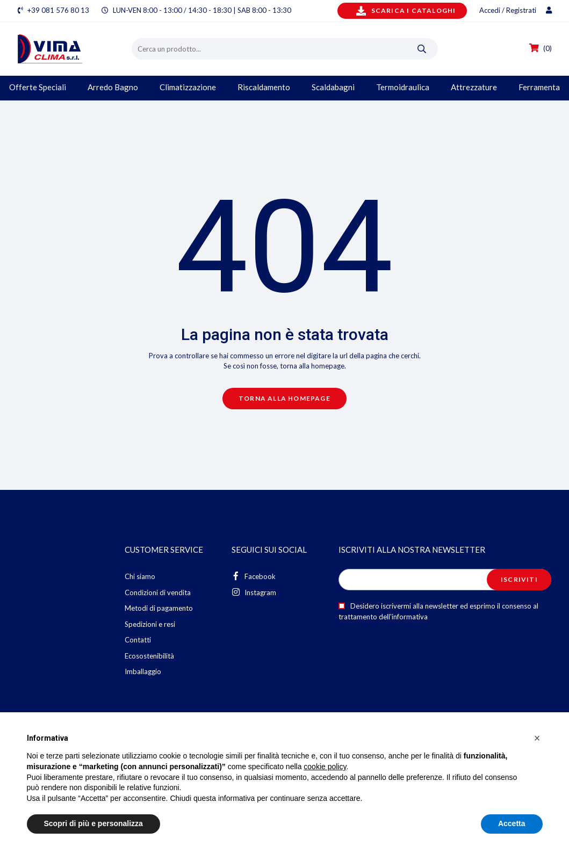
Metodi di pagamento (159, 608)
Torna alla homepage (284, 398)
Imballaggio (143, 671)
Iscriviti (519, 579)
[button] (537, 738)
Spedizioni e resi (150, 624)
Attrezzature (474, 87)
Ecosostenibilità (149, 656)
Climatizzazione (188, 87)
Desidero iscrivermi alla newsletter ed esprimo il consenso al (438, 611)
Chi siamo (140, 576)
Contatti (138, 639)
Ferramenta (539, 87)
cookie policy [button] (325, 766)
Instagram (254, 592)
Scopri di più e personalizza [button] (93, 823)
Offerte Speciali (37, 87)
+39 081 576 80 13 (58, 10)
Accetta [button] (511, 823)
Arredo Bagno (113, 87)
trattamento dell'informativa (383, 616)
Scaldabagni (333, 87)
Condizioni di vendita (158, 592)
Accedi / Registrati (515, 10)
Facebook (254, 576)
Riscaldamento (263, 87)
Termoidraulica (402, 87)
